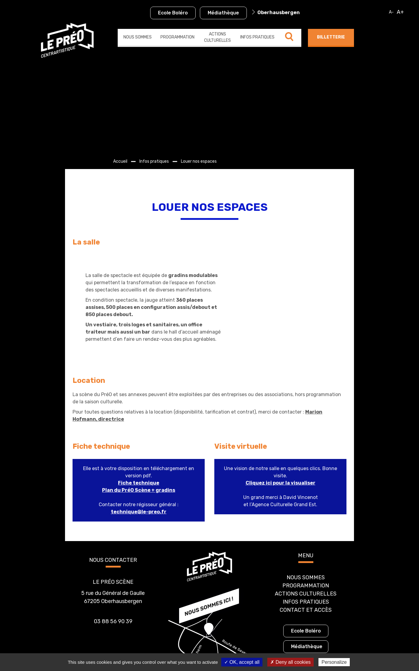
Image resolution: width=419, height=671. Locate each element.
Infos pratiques (257, 37)
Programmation (177, 37)
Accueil (120, 161)
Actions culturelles (217, 37)
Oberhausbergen (278, 12)
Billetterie (331, 37)
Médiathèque (223, 13)
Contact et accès (306, 571)
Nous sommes (137, 37)
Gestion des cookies (272, 651)
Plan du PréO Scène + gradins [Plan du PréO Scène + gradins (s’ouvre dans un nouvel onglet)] (138, 452)
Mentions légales (231, 651)
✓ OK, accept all (241, 662)
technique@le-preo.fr (138, 473)
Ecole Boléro (173, 13)
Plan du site (197, 651)
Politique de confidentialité (154, 651)
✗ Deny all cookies (290, 662)
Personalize (334, 662)
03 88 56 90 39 (113, 583)
